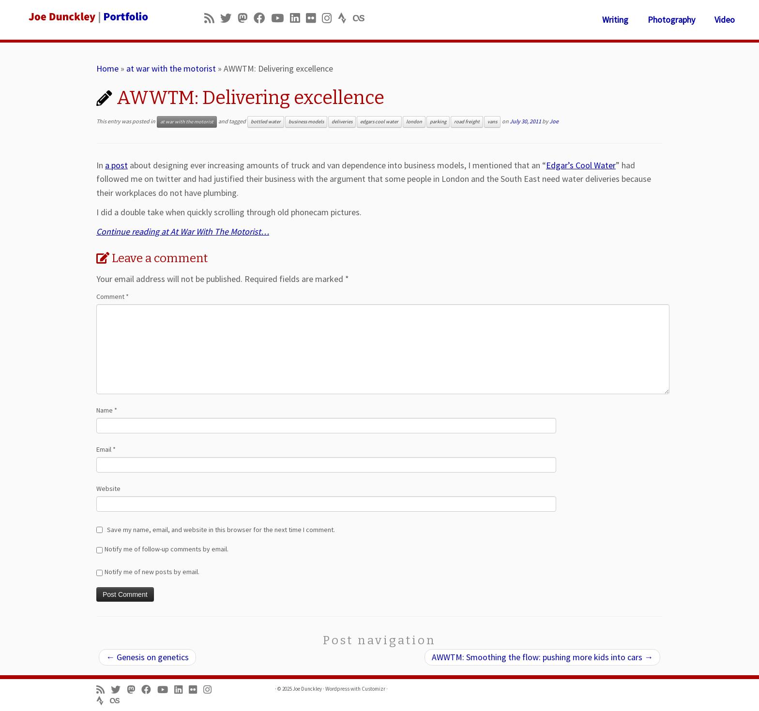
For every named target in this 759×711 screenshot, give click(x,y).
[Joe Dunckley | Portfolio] (87, 17)
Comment (112, 296)
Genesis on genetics (147, 657)
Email (106, 449)
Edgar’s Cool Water (581, 165)
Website (108, 488)
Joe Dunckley (307, 688)
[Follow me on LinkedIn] (298, 18)
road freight (467, 121)
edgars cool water (379, 121)
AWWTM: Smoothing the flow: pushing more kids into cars (542, 657)
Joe (554, 121)
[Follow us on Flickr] (314, 18)
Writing (615, 19)
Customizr (373, 688)
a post (116, 165)
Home (107, 68)
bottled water (266, 121)
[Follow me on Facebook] (262, 18)
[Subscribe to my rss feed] (212, 18)
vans (492, 121)
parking (438, 121)
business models (306, 121)
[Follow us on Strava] (345, 18)
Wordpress (337, 688)
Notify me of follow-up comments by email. (166, 549)
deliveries (342, 121)
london (414, 121)
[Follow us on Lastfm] (361, 18)
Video (724, 19)
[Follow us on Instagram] (330, 18)
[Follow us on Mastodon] (246, 18)
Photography (671, 19)
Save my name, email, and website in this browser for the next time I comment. (221, 529)
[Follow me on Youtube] (280, 18)
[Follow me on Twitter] (229, 18)
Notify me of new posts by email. (152, 571)
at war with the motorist (171, 68)
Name (106, 410)
